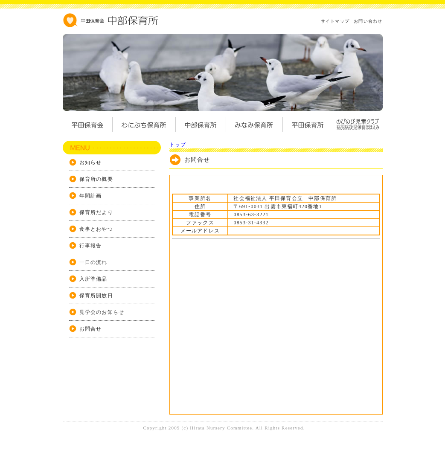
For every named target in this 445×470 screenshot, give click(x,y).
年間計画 (90, 196)
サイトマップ (335, 21)
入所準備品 (93, 279)
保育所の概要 (96, 179)
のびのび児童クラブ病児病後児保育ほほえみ (357, 124)
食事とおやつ (96, 229)
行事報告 (90, 246)
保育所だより (96, 212)
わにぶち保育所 (143, 124)
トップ (177, 145)
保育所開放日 (96, 296)
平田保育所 (304, 124)
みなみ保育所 (251, 124)
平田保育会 (87, 124)
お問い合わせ (368, 21)
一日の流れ (93, 262)
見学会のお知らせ (102, 312)
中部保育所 (200, 124)
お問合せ (90, 329)
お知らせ (90, 162)
